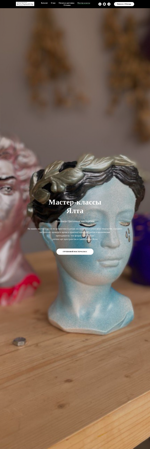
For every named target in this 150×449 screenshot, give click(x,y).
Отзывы (67, 5)
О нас (53, 3)
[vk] (99, 4)
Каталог (44, 3)
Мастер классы (83, 3)
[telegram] (108, 4)
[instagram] (104, 4)
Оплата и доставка (66, 3)
